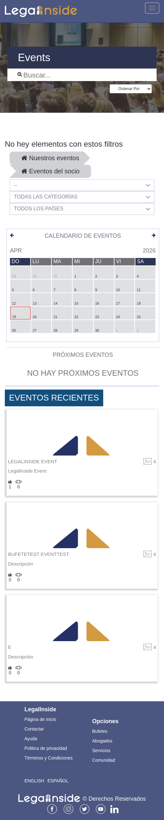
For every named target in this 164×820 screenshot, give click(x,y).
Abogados (102, 740)
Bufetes (99, 731)
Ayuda (30, 738)
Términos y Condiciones (48, 757)
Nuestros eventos (50, 157)
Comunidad (103, 760)
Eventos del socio (50, 171)
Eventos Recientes (54, 397)
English (34, 780)
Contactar (34, 729)
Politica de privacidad (45, 748)
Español (57, 780)
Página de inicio (40, 719)
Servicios (101, 750)
